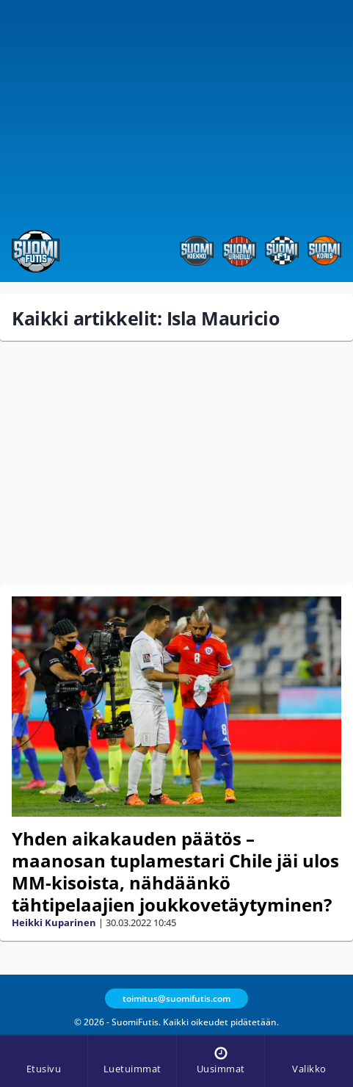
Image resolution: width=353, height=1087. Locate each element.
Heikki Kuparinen (54, 922)
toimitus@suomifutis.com (176, 998)
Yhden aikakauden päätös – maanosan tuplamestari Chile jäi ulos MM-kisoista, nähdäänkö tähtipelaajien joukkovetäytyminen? (175, 871)
